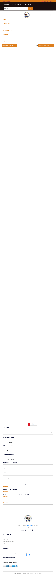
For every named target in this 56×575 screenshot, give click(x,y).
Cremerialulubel (7, 1)
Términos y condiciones (8, 541)
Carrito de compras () (12, 4)
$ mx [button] (51, 1)
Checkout (6, 41)
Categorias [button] (7, 30)
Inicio (4, 19)
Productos (6, 27)
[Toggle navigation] (52, 15)
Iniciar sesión (27, 4)
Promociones (7, 23)
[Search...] (16, 8)
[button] (45, 1)
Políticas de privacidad (8, 544)
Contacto (5, 546)
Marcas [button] (6, 34)
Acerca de (5, 539)
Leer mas (29, 525)
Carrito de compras (9, 38)
